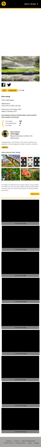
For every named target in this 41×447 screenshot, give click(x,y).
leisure (14, 115)
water (24, 115)
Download (12, 90)
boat (3, 115)
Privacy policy (20, 443)
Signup (36, 443)
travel (28, 115)
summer (34, 115)
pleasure (8, 115)
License (16, 441)
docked (19, 115)
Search (26, 4)
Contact (8, 441)
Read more (35, 194)
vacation (8, 117)
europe (16, 117)
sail (12, 117)
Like (4, 90)
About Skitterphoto (28, 441)
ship (2, 117)
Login (30, 443)
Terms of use (8, 443)
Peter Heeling (15, 132)
